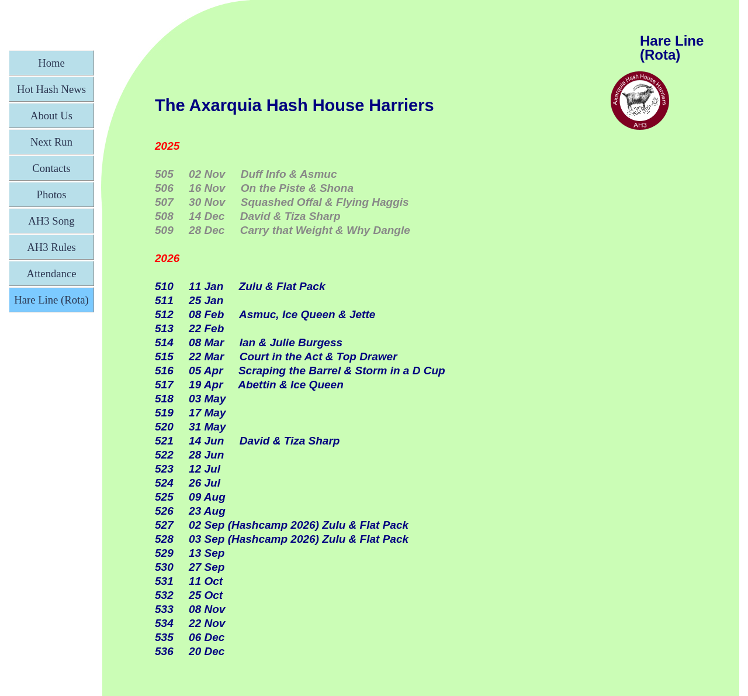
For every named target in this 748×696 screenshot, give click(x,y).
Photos (52, 194)
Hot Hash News (51, 89)
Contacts (51, 168)
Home (51, 63)
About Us (51, 115)
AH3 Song (51, 221)
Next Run (51, 142)
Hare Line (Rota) (51, 300)
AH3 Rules (51, 247)
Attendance (52, 273)
